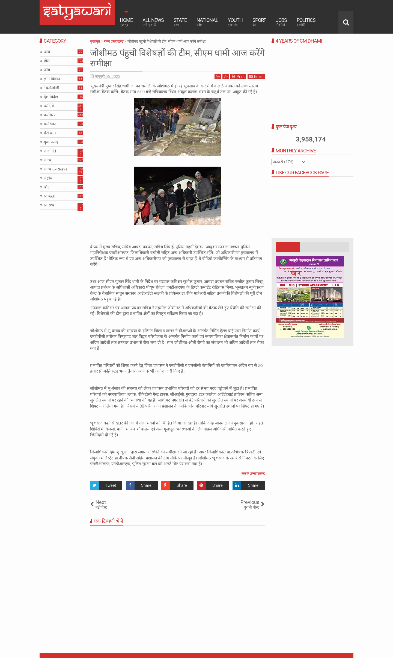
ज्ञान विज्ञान (52, 78)
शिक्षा (48, 187)
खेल (47, 60)
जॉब (47, 69)
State (180, 21)
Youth (235, 21)
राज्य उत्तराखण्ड (253, 473)
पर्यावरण (50, 115)
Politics (306, 21)
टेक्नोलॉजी (51, 87)
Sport (259, 21)
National (207, 21)
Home (126, 21)
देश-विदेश (51, 97)
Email (256, 76)
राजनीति (50, 151)
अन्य (47, 51)
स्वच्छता (49, 196)
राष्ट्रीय (48, 178)
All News (153, 21)
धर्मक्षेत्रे (49, 106)
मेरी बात (50, 133)
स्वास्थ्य (49, 205)
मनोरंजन (50, 124)
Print (238, 76)
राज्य (47, 160)
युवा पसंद (51, 142)
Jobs (281, 21)
